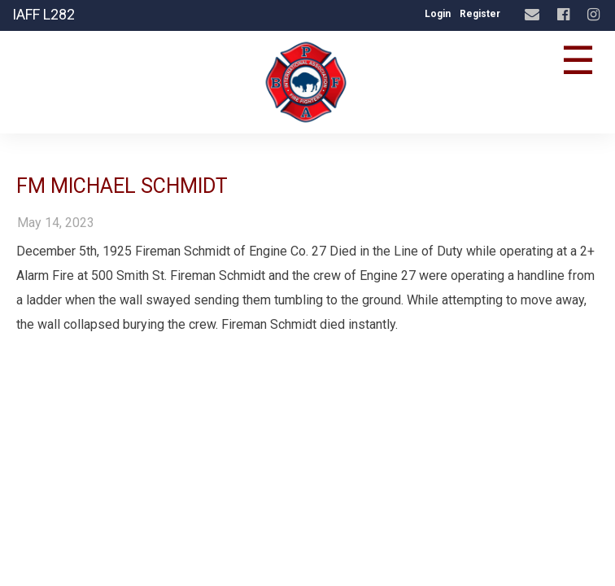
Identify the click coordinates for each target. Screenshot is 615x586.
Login (438, 14)
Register (480, 14)
